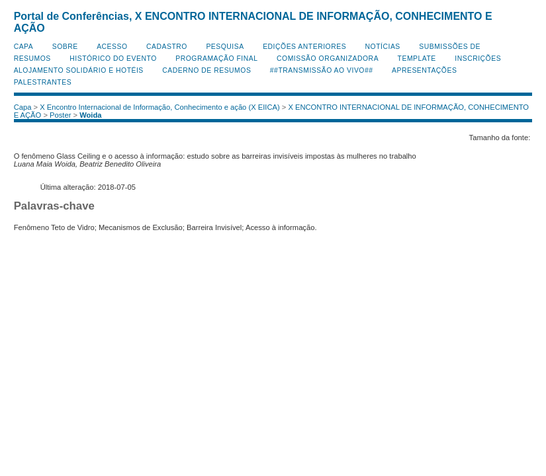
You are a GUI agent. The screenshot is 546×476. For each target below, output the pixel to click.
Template (417, 58)
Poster (60, 115)
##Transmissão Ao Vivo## (321, 70)
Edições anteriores (304, 46)
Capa (24, 46)
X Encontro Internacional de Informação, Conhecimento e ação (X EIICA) (160, 107)
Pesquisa (225, 46)
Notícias (382, 46)
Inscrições (478, 58)
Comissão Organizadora (328, 58)
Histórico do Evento (113, 58)
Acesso (112, 46)
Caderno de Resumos (206, 70)
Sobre (65, 46)
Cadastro (166, 46)
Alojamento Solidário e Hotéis (79, 70)
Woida (90, 115)
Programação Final (216, 58)
